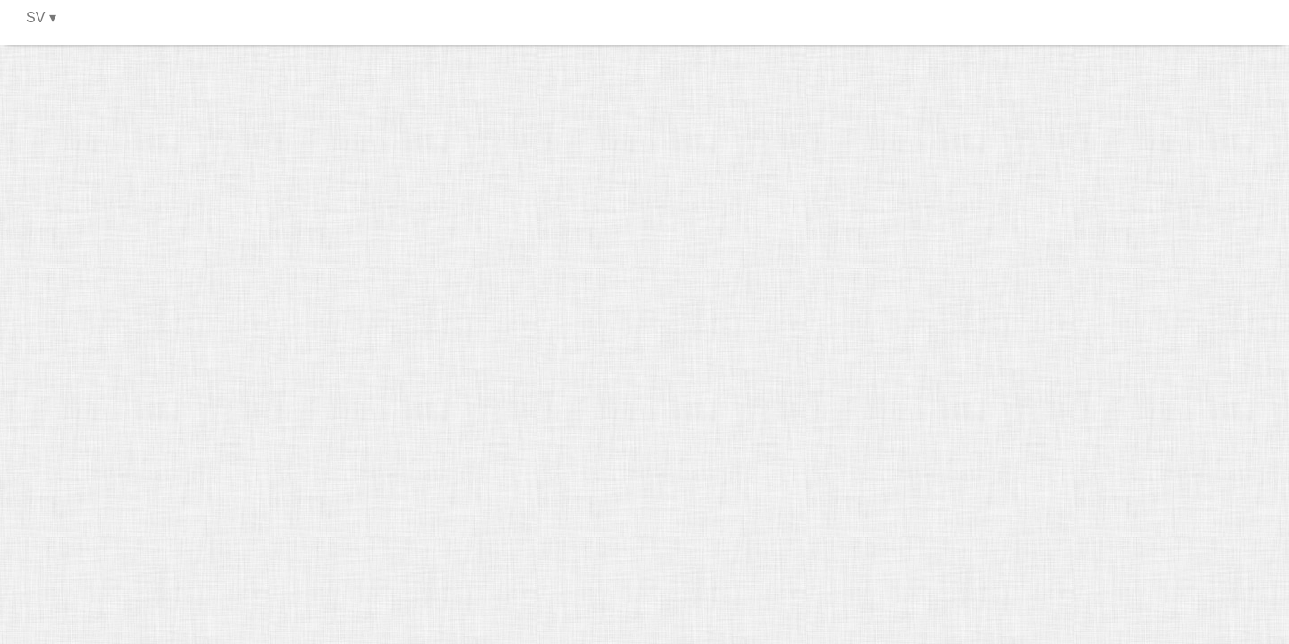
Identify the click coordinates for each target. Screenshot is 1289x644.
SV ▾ (41, 17)
